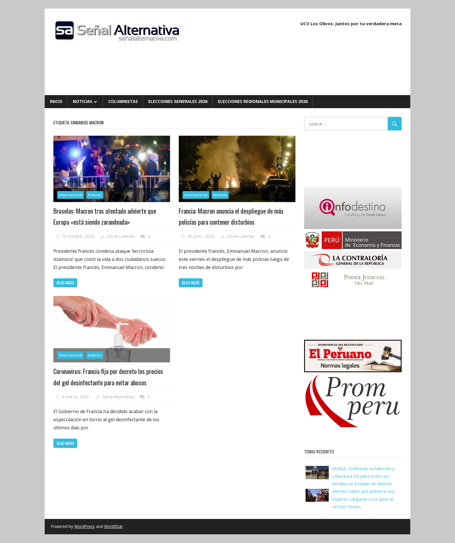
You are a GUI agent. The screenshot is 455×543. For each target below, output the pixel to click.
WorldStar (113, 526)
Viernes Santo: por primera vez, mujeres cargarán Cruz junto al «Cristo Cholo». (363, 498)
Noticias (82, 101)
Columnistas (123, 101)
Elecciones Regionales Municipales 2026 (263, 101)
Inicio (56, 101)
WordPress (84, 526)
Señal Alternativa (118, 396)
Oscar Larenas (120, 236)
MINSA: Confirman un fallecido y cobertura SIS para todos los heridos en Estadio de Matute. (363, 476)
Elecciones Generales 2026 (177, 101)
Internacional (70, 194)
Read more (65, 282)
